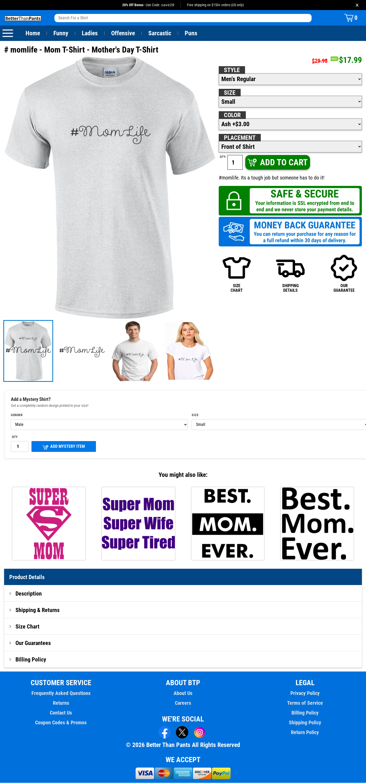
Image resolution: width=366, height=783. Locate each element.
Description (28, 593)
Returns (61, 703)
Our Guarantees (33, 643)
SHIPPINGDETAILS (290, 273)
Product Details (27, 577)
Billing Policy (30, 659)
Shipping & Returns (37, 610)
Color (232, 115)
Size (229, 93)
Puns (191, 33)
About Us (183, 693)
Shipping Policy (305, 723)
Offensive (123, 33)
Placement (239, 138)
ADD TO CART (277, 163)
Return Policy (305, 732)
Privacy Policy (305, 693)
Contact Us (61, 713)
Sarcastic (160, 33)
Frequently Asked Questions (61, 693)
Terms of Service (305, 703)
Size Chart (27, 626)
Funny (60, 33)
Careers (183, 703)
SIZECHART (236, 273)
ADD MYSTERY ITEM (63, 447)
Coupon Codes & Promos (61, 723)
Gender (17, 415)
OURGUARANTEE (344, 273)
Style (232, 70)
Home (33, 33)
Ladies (90, 33)
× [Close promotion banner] (357, 5)
